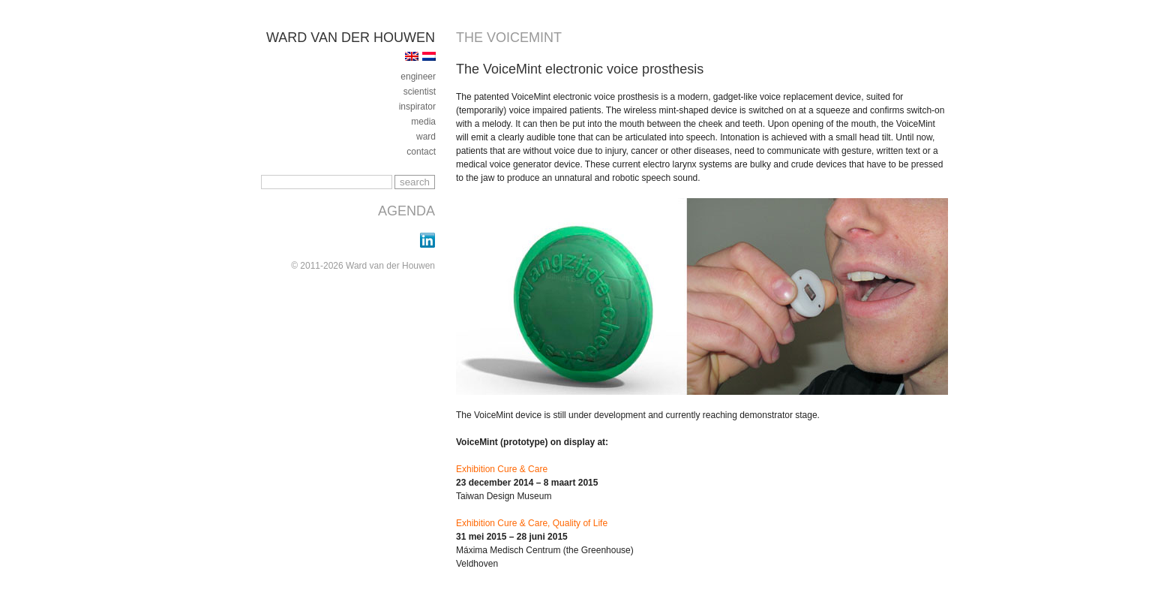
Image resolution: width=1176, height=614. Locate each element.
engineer (418, 76)
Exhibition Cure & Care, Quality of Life (532, 523)
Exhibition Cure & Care (502, 469)
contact (421, 151)
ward (426, 136)
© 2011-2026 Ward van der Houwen (363, 265)
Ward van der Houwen (350, 37)
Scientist (420, 91)
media (423, 121)
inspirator (417, 106)
